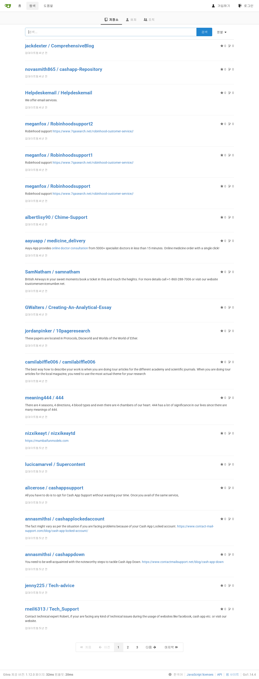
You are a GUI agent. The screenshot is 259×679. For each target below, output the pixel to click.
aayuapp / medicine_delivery (55, 240)
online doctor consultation (70, 248)
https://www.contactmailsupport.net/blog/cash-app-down (183, 562)
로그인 (246, 6)
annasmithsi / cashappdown (55, 554)
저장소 (111, 19)
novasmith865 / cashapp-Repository (63, 69)
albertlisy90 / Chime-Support (56, 217)
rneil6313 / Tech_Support (52, 609)
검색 (204, 32)
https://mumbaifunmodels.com (46, 440)
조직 (149, 19)
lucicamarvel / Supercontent (55, 464)
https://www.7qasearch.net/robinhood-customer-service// (93, 131)
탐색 (32, 6)
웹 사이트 (232, 674)
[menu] (223, 32)
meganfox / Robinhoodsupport (57, 186)
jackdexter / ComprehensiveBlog (59, 46)
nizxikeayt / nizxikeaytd (50, 433)
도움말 (48, 6)
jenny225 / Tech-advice (49, 585)
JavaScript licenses (200, 674)
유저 (131, 19)
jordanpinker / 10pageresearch (57, 331)
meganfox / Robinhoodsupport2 (59, 124)
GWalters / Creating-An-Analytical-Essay (68, 307)
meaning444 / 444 (44, 397)
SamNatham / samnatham (52, 272)
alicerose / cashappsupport (54, 488)
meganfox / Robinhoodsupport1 (59, 155)
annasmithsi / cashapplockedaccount (64, 519)
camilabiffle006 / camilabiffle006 (60, 362)
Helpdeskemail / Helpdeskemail (58, 92)
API (219, 674)
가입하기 (221, 6)
